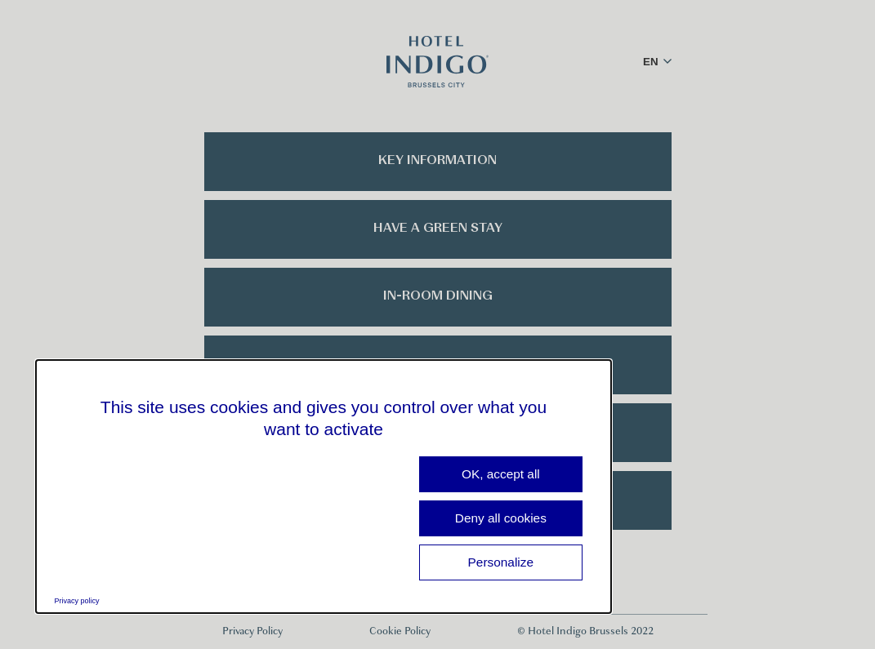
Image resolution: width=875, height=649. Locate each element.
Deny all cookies (501, 518)
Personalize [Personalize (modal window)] (500, 562)
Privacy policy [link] (77, 601)
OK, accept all (501, 474)
